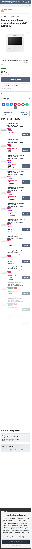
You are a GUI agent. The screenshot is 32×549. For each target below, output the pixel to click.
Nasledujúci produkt (24, 113)
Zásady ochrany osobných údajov (16, 537)
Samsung (8, 88)
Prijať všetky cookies (16, 541)
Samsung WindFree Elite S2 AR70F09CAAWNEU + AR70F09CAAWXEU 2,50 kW (15, 125)
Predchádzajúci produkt (7, 113)
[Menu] (28, 10)
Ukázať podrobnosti (16, 545)
